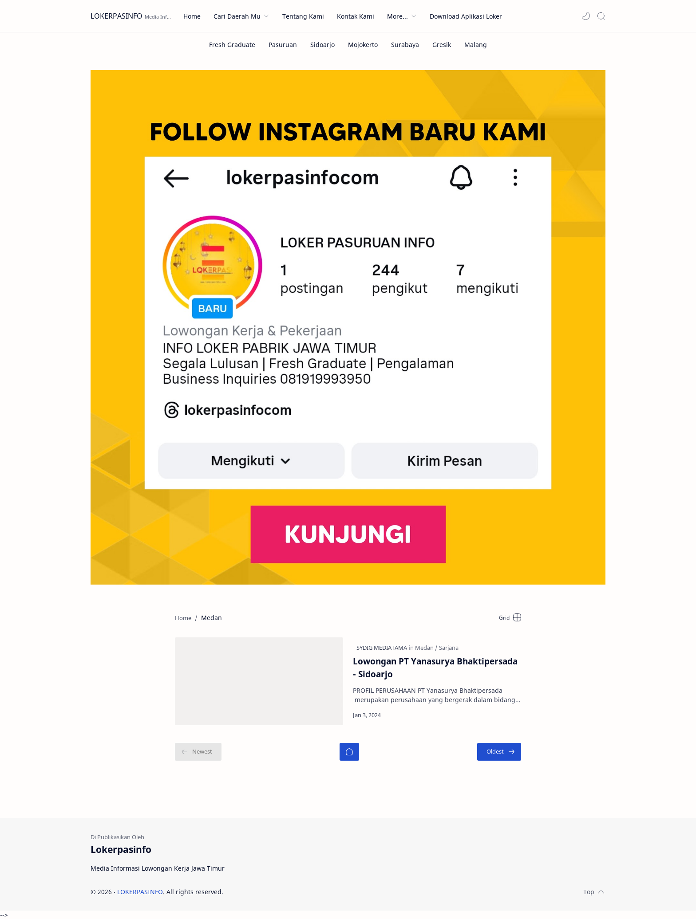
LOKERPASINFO (116, 16)
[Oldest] (499, 752)
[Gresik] (441, 44)
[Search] (601, 16)
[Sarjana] (449, 648)
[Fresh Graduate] (232, 44)
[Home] (349, 752)
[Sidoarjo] (322, 44)
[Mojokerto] (363, 44)
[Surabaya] (405, 44)
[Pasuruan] (283, 44)
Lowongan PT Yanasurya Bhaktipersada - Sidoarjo (435, 667)
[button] (586, 16)
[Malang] (475, 44)
